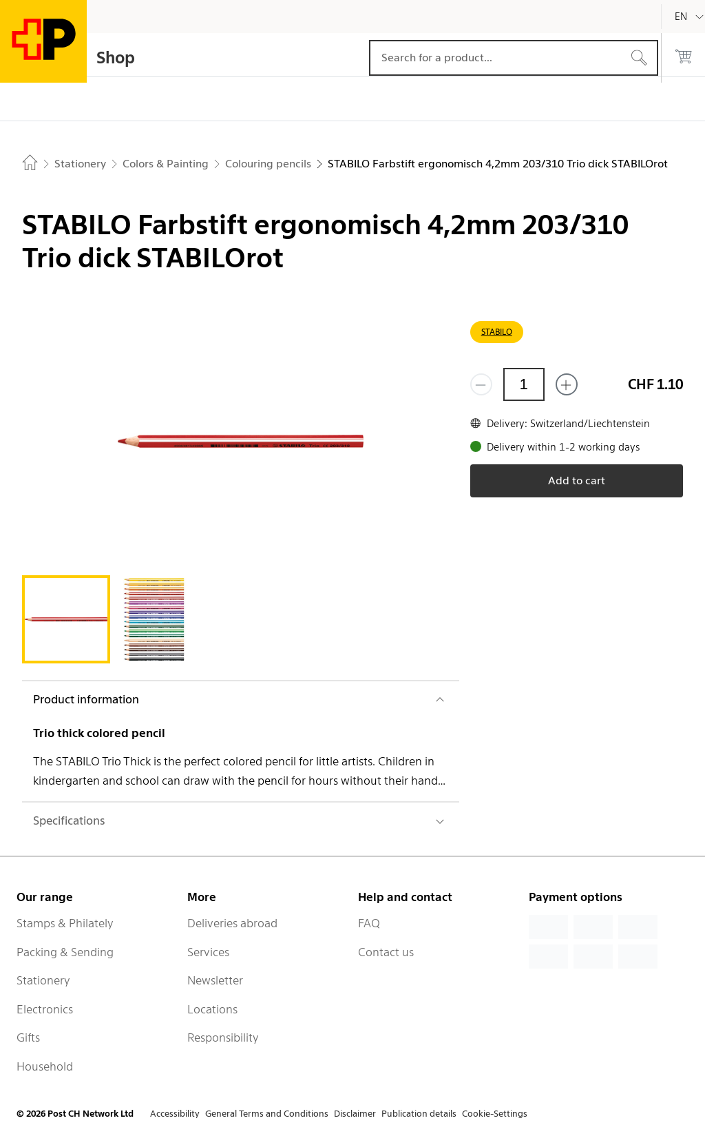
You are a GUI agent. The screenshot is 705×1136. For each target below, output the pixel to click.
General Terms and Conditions (266, 1113)
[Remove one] (481, 384)
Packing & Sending (65, 952)
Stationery (43, 980)
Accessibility (175, 1113)
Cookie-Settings (494, 1113)
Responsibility (223, 1037)
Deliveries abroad (232, 923)
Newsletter (215, 980)
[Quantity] (524, 384)
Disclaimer (355, 1113)
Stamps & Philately (65, 923)
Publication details (418, 1113)
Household (45, 1066)
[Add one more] (567, 384)
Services (208, 952)
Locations (212, 1009)
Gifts (28, 1037)
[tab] (66, 619)
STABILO (496, 332)
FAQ (369, 923)
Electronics (45, 1009)
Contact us (386, 952)
